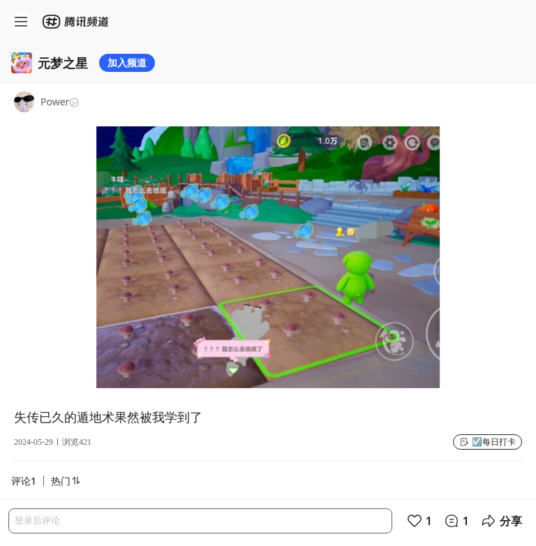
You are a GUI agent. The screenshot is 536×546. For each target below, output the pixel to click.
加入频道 (127, 62)
